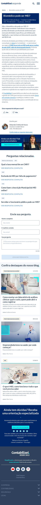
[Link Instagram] (28, 469)
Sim (5, 112)
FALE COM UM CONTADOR (21, 427)
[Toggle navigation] (38, 3)
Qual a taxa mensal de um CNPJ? (15, 164)
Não (15, 112)
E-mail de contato (20, 231)
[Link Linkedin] (18, 469)
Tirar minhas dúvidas (11, 144)
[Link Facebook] (23, 469)
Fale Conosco (20, 475)
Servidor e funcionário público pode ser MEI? (20, 202)
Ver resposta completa (12, 168)
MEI (16, 160)
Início (4, 10)
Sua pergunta (20, 243)
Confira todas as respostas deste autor (21, 132)
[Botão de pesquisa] (34, 3)
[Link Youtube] (13, 469)
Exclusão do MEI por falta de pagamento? (18, 176)
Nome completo (20, 221)
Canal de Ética (20, 477)
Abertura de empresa (7, 160)
